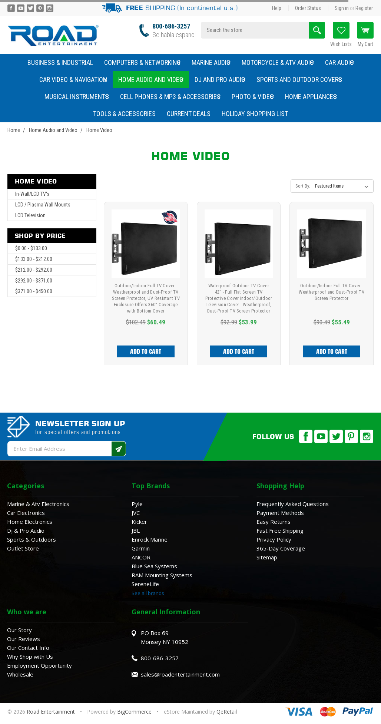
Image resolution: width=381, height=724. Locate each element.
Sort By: (302, 186)
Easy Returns (273, 521)
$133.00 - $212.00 (33, 259)
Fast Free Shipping (280, 530)
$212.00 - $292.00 (33, 270)
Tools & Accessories (124, 114)
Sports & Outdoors (31, 539)
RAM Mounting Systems (162, 575)
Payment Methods (280, 512)
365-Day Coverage (280, 548)
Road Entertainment (51, 711)
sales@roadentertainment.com (180, 674)
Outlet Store (23, 548)
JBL (136, 530)
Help (276, 8)
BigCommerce (134, 711)
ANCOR (141, 557)
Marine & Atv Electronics (38, 504)
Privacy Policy (273, 539)
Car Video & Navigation (73, 79)
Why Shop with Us (30, 656)
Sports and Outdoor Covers (299, 79)
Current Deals (189, 114)
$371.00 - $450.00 (33, 291)
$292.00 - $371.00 (33, 281)
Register (364, 8)
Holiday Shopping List (255, 114)
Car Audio (339, 62)
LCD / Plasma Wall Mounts (42, 205)
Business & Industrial (60, 62)
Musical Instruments (76, 96)
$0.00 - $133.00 (31, 248)
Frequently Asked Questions (292, 504)
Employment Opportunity (39, 665)
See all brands (148, 593)
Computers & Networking (142, 62)
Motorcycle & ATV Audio (278, 62)
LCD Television (30, 215)
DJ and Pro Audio (220, 79)
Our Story (19, 630)
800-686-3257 (171, 26)
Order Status (308, 8)
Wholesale (20, 674)
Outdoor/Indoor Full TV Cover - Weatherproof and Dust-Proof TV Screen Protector (331, 292)
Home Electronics (29, 521)
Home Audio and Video (150, 79)
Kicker (139, 521)
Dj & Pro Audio (25, 530)
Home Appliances (311, 96)
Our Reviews (23, 638)
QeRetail (226, 711)
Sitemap (266, 557)
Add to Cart (145, 351)
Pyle (137, 504)
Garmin (141, 548)
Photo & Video (253, 96)
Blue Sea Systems (154, 566)
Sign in (342, 8)
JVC (136, 512)
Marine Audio (211, 62)
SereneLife (145, 584)
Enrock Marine (150, 539)
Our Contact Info (28, 647)
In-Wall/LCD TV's (32, 194)
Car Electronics (26, 512)
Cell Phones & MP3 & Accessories (170, 96)
